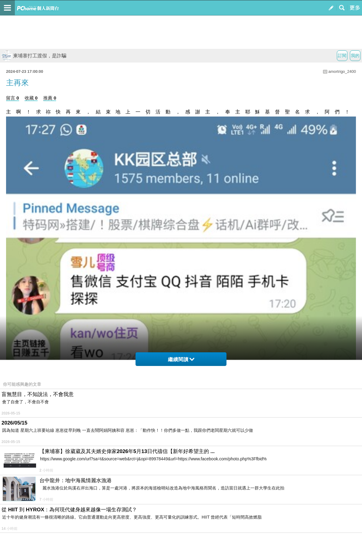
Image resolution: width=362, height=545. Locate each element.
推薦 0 (49, 97)
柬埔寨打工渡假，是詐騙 (34, 55)
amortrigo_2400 (342, 71)
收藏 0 (31, 97)
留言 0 (12, 97)
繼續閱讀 (181, 359)
